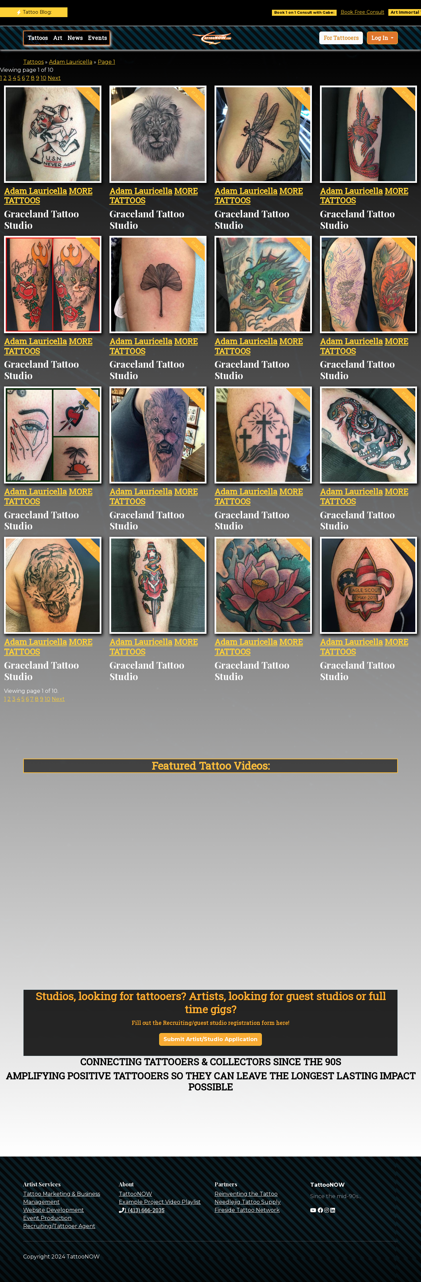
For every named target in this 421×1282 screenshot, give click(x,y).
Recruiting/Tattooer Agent (59, 1226)
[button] (341, 38)
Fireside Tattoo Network (247, 1210)
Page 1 (106, 62)
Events (97, 37)
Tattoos (38, 37)
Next (54, 78)
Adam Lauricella (70, 62)
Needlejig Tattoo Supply (248, 1202)
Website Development (53, 1210)
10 (43, 78)
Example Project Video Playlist (160, 1202)
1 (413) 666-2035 (142, 1210)
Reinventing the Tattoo (246, 1194)
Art (57, 37)
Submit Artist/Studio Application (210, 1039)
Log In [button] (380, 37)
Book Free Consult (370, 12)
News (75, 37)
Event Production (47, 1218)
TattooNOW (135, 1194)
